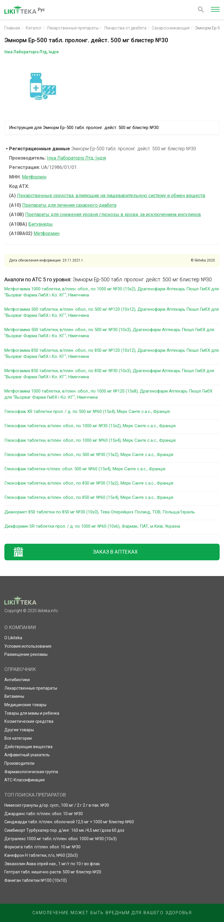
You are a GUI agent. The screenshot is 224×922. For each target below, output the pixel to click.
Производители (19, 763)
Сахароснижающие (171, 28)
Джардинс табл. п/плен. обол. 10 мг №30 (43, 813)
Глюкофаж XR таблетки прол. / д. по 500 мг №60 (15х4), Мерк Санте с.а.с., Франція (87, 411)
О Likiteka (13, 637)
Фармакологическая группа (31, 771)
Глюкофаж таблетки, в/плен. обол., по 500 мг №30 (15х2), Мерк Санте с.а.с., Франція (88, 454)
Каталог (34, 28)
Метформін (34, 177)
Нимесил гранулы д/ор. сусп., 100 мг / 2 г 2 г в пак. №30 (56, 805)
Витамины (14, 696)
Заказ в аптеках (115, 552)
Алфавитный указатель (27, 755)
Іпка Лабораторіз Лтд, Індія (76, 158)
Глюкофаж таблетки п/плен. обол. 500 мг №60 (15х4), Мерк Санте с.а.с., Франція (84, 468)
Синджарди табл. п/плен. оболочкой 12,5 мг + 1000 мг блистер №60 (69, 821)
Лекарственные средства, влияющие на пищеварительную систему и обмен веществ (111, 195)
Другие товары (19, 729)
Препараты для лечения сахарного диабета (69, 205)
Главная (12, 28)
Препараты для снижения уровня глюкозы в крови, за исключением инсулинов (113, 214)
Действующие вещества (28, 746)
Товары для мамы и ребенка (31, 713)
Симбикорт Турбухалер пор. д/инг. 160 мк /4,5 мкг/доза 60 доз (64, 830)
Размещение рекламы (26, 654)
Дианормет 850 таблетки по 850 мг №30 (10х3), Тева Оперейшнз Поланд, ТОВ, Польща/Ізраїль (99, 512)
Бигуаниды (40, 224)
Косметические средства (28, 721)
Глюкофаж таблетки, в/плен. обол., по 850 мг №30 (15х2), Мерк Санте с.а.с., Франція (88, 483)
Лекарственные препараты (73, 28)
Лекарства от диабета (125, 28)
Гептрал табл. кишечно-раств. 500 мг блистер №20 (52, 872)
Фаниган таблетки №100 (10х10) (35, 880)
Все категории (18, 738)
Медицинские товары (25, 704)
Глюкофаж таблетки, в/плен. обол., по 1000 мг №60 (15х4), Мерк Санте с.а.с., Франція (90, 440)
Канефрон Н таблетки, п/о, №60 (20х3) (41, 855)
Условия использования (27, 646)
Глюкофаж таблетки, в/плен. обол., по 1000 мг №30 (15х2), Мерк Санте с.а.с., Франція (90, 425)
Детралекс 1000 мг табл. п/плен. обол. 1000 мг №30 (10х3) (60, 838)
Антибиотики (17, 679)
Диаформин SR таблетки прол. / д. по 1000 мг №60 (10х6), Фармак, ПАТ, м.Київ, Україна (92, 526)
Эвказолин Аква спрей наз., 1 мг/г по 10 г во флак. (52, 863)
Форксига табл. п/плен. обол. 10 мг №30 (42, 847)
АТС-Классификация (24, 780)
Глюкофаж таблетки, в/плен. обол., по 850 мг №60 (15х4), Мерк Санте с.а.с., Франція (88, 497)
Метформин (47, 233)
